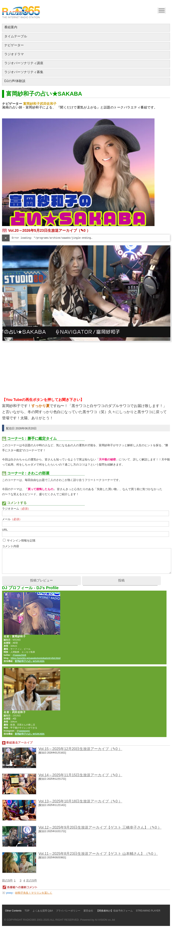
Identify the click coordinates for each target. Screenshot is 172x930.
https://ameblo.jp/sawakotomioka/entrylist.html (35, 658)
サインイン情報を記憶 (21, 540)
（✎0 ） (83, 230)
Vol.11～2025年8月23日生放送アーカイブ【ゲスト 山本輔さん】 (91, 854)
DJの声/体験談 (14, 81)
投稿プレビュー (41, 580)
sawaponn (24, 731)
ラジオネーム (16, 508)
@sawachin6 (19, 655)
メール (12, 519)
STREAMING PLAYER (148, 910)
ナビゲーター (14, 45)
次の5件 (31, 880)
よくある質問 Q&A (43, 910)
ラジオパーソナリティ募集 (23, 72)
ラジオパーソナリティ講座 (23, 63)
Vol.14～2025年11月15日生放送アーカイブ (73, 775)
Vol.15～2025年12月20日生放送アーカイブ (73, 749)
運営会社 (88, 910)
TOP (27, 910)
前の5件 (7, 880)
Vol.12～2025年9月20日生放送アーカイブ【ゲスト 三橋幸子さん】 (93, 827)
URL (5, 529)
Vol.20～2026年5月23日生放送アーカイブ (42, 230)
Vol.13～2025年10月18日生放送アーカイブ (73, 801)
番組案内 (10, 27)
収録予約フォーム (123, 910)
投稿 (121, 580)
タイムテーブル (15, 36)
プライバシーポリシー (68, 910)
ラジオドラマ (14, 54)
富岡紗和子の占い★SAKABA (30, 661)
